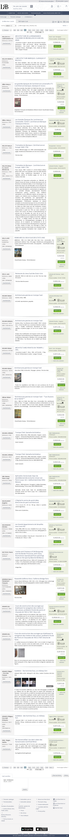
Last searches (6, 776)
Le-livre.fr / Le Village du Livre (57, 59)
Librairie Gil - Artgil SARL (60, 369)
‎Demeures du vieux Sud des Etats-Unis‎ (29, 273)
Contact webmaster (42, 804)
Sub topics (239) (23, 21)
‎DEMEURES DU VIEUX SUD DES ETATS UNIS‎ (29, 238)
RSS (59, 22)
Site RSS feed (57, 808)
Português (32, 834)
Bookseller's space (62, 1)
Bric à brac (23, 813)
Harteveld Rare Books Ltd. (56, 552)
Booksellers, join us (25, 799)
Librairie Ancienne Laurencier (57, 606)
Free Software (24, 815)
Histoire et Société (54, 120)
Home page (12, 13)
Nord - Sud (52, 37)
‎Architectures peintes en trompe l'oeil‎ (28, 368)
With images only (23, 25)
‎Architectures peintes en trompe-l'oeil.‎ (29, 295)
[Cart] (52, 6)
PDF (54, 22)
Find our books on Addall (7, 820)
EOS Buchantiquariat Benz (56, 740)
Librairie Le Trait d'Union (55, 525)
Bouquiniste (52, 146)
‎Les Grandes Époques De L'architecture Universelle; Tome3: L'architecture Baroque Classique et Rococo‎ (30, 122)
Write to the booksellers (46, 1)
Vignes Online (53, 716)
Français (26, 834)
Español (47, 834)
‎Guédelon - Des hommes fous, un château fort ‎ (31, 671)
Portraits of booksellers (7, 806)
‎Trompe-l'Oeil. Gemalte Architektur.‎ (28, 432)
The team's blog (41, 802)
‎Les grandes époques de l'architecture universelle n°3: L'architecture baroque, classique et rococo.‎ (33, 85)
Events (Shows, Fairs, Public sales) (8, 809)
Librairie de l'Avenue (54, 274)
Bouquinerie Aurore (60, 635)
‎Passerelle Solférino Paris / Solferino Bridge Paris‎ (31, 579)
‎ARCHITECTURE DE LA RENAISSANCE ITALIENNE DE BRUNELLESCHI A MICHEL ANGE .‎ (29, 38)
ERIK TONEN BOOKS (54, 433)
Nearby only (33, 25)
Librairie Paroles (53, 166)
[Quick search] (22, 6)
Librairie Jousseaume (55, 501)
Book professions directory (52, 13)
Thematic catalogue (15, 17)
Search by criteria (17, 8)
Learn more (51, 835)
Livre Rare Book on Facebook (59, 804)
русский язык (40, 834)
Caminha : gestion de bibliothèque (24, 807)
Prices (22, 810)
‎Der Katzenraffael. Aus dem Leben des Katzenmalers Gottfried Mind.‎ (28, 741)
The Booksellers (36, 13)
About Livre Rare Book (44, 799)
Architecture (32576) (8, 21)
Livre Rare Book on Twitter (59, 800)
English (20, 834)
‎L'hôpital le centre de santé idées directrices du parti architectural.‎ (27, 501)
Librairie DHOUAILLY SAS (55, 296)
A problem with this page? (42, 807)
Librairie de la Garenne (60, 672)
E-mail (66, 22)
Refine (65, 26)
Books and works (23, 13)
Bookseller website (25, 802)
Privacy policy (40, 811)
